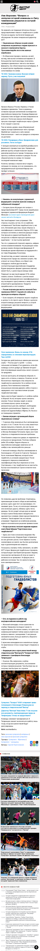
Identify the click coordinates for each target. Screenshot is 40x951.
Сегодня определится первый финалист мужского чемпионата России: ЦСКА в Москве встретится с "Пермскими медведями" (20, 897)
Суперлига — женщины (10, 742)
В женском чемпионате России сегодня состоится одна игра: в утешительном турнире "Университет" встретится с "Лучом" (22, 925)
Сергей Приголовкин (16, 745)
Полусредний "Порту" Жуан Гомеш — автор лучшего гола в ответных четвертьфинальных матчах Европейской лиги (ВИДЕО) (22, 892)
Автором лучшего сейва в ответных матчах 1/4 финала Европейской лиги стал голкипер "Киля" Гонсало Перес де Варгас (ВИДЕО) (22, 902)
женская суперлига (12, 734)
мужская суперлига (19, 737)
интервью (25, 734)
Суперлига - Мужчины (17, 740)
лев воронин (6, 737)
